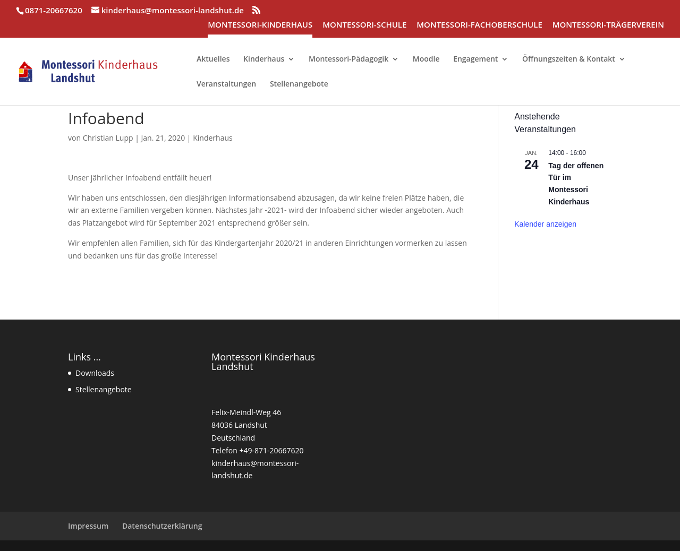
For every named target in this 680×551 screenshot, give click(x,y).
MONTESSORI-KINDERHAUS (260, 25)
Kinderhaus (212, 138)
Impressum (88, 526)
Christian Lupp (108, 138)
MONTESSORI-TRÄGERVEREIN (608, 25)
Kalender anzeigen (545, 224)
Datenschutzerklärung (162, 526)
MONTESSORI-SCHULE (364, 25)
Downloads (94, 373)
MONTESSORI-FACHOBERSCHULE (479, 25)
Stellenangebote (103, 389)
